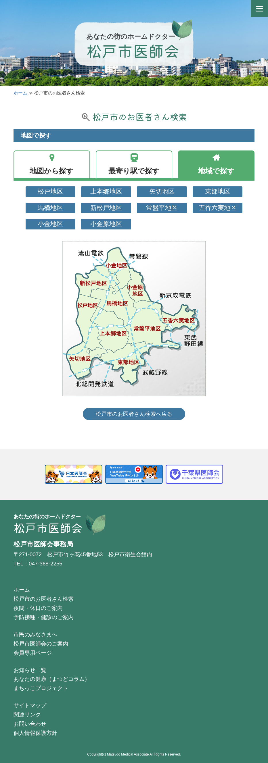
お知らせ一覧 (30, 670)
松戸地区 (50, 191)
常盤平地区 (162, 207)
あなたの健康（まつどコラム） (52, 679)
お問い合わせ (30, 724)
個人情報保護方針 (35, 733)
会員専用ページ (33, 653)
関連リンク (27, 715)
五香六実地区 (218, 207)
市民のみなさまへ (35, 634)
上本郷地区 (106, 191)
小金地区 (50, 223)
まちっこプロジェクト (41, 688)
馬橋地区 (50, 207)
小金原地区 (106, 223)
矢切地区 (162, 191)
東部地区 (217, 191)
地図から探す (52, 171)
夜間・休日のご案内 (38, 608)
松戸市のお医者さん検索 (44, 599)
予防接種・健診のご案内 (44, 617)
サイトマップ (30, 705)
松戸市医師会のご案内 (41, 644)
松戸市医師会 (132, 50)
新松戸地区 (106, 207)
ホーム (20, 92)
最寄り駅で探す (134, 171)
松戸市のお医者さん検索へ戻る (134, 414)
